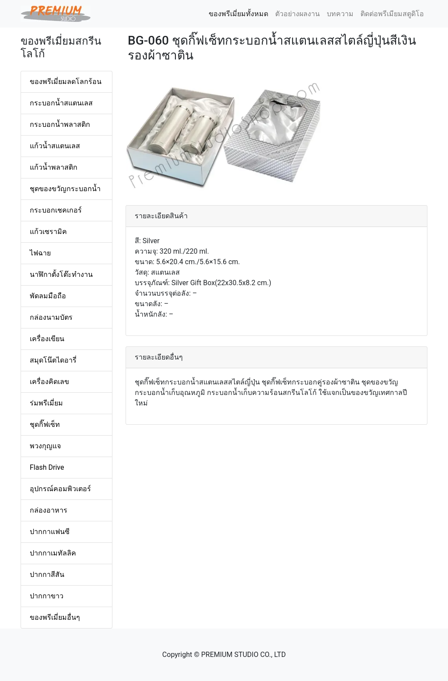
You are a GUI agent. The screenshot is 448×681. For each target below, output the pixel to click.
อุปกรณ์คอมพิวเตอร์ (60, 489)
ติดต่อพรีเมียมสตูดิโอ (392, 14)
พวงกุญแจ (45, 446)
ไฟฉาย (40, 253)
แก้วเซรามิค (48, 231)
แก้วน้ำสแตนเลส (55, 146)
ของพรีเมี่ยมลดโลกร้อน (66, 81)
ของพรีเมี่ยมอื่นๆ (55, 617)
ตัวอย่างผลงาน (297, 14)
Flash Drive (47, 467)
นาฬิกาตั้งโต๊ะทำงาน (61, 274)
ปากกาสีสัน (47, 574)
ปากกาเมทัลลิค (53, 553)
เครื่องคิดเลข (49, 381)
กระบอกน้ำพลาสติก (60, 124)
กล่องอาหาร (48, 510)
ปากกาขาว (46, 596)
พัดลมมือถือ (48, 296)
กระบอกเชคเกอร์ (56, 210)
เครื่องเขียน (47, 339)
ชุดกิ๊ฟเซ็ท (45, 424)
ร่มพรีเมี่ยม (46, 403)
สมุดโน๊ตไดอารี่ (53, 360)
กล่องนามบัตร (51, 317)
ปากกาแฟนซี (50, 531)
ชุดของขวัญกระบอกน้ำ (65, 189)
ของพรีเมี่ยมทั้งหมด (240, 13)
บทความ (340, 14)
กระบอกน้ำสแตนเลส (61, 103)
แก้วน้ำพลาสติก (53, 167)
